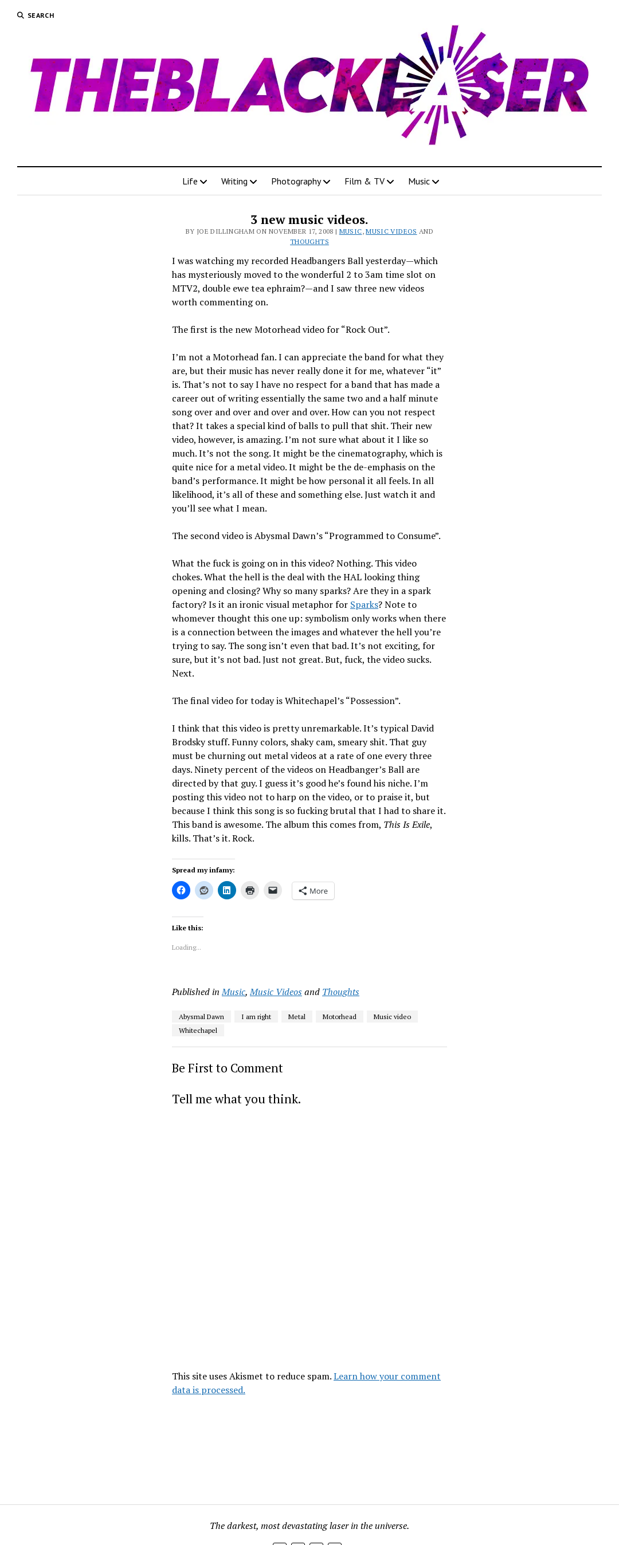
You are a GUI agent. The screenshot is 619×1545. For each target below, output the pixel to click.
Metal (296, 1016)
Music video (392, 1016)
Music (419, 181)
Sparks (364, 604)
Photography (296, 181)
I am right (256, 1016)
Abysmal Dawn (201, 1016)
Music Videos (391, 231)
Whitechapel (198, 1030)
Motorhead (339, 1016)
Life (190, 181)
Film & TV (364, 181)
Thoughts (309, 241)
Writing (234, 181)
